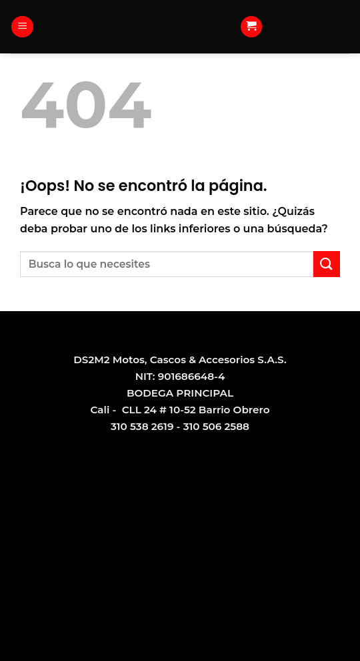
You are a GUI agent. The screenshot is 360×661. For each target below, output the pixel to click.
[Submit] (326, 264)
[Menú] (22, 27)
